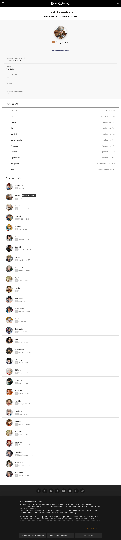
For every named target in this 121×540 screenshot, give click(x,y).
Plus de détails (92, 529)
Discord (69, 490)
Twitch (51, 490)
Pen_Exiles (10, 69)
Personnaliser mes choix (60, 535)
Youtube (63, 490)
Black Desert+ (76, 490)
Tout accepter (88, 535)
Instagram (44, 490)
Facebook (57, 490)
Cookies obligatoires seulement (32, 535)
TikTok (82, 490)
